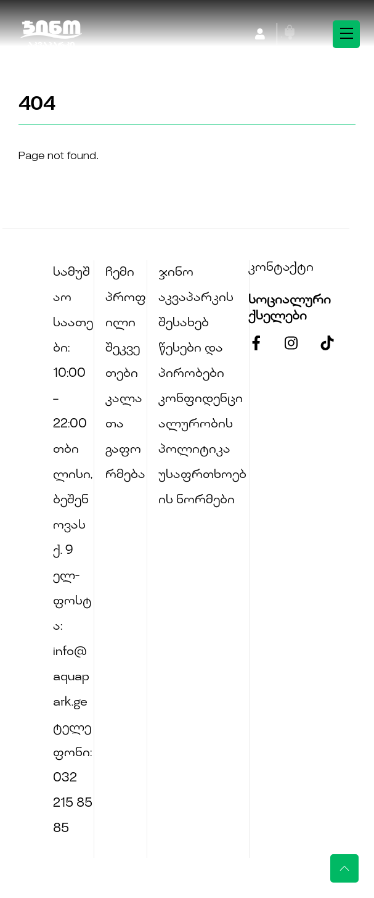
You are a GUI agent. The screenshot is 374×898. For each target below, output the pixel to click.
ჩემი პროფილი (125, 298)
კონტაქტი (281, 268)
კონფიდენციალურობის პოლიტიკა (200, 424)
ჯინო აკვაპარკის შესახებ (196, 298)
